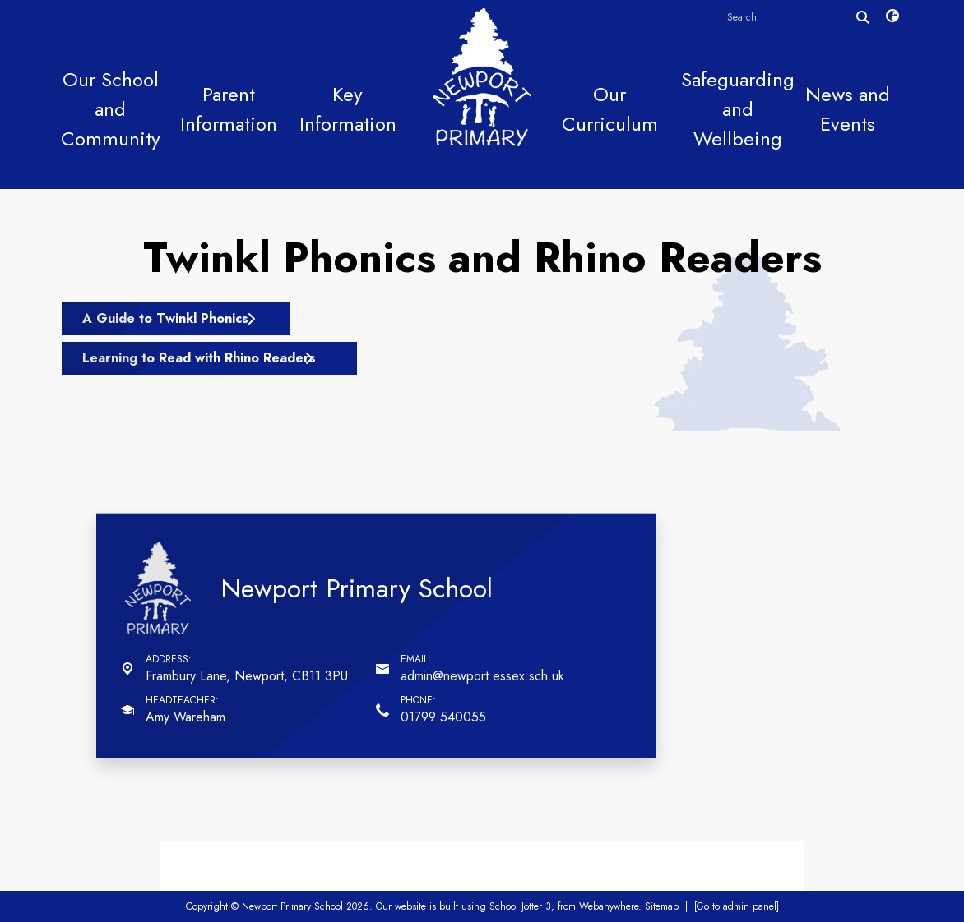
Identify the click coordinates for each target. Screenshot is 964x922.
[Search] (863, 17)
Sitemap (662, 906)
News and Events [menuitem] (847, 109)
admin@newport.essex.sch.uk (482, 675)
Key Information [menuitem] (347, 109)
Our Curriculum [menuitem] (610, 109)
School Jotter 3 (520, 906)
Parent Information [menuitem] (228, 109)
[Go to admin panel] (736, 906)
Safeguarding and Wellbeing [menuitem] (738, 109)
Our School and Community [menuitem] (110, 109)
